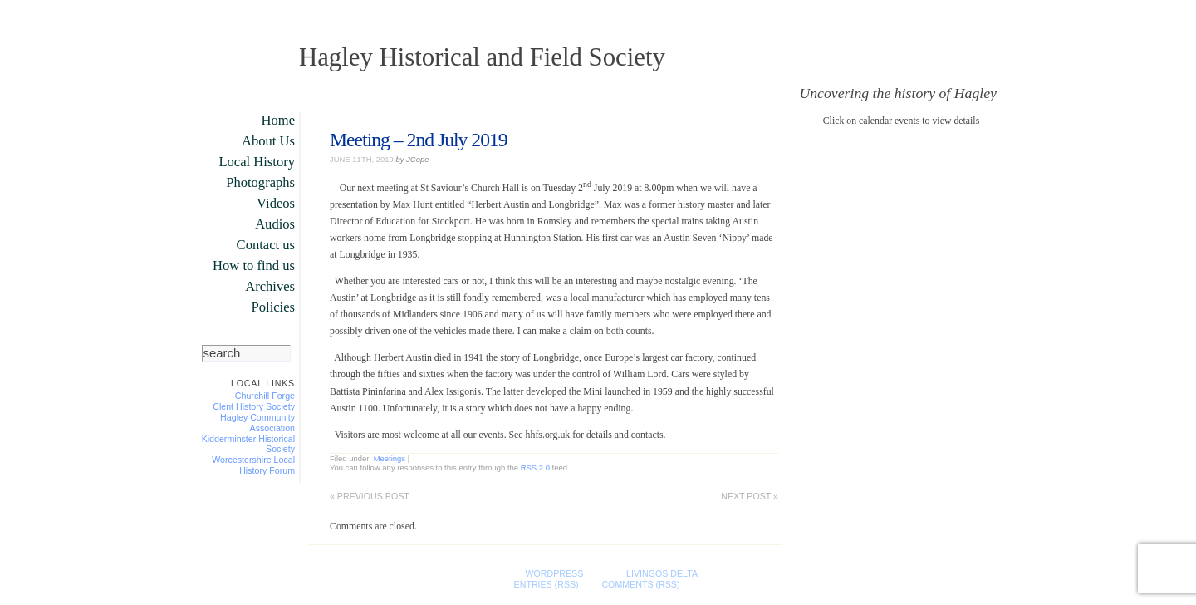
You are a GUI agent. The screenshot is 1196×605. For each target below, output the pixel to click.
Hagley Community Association (257, 422)
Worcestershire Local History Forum (253, 465)
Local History (256, 162)
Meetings (389, 458)
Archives (270, 286)
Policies (273, 307)
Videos (276, 203)
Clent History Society (254, 406)
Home (278, 120)
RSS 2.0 (535, 467)
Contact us (266, 245)
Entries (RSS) (546, 584)
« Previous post (369, 496)
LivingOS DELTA (661, 573)
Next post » (749, 496)
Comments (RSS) (640, 584)
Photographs (260, 182)
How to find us (254, 265)
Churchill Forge (265, 396)
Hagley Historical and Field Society (482, 57)
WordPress (554, 573)
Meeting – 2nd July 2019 (418, 139)
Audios (275, 224)
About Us (268, 141)
